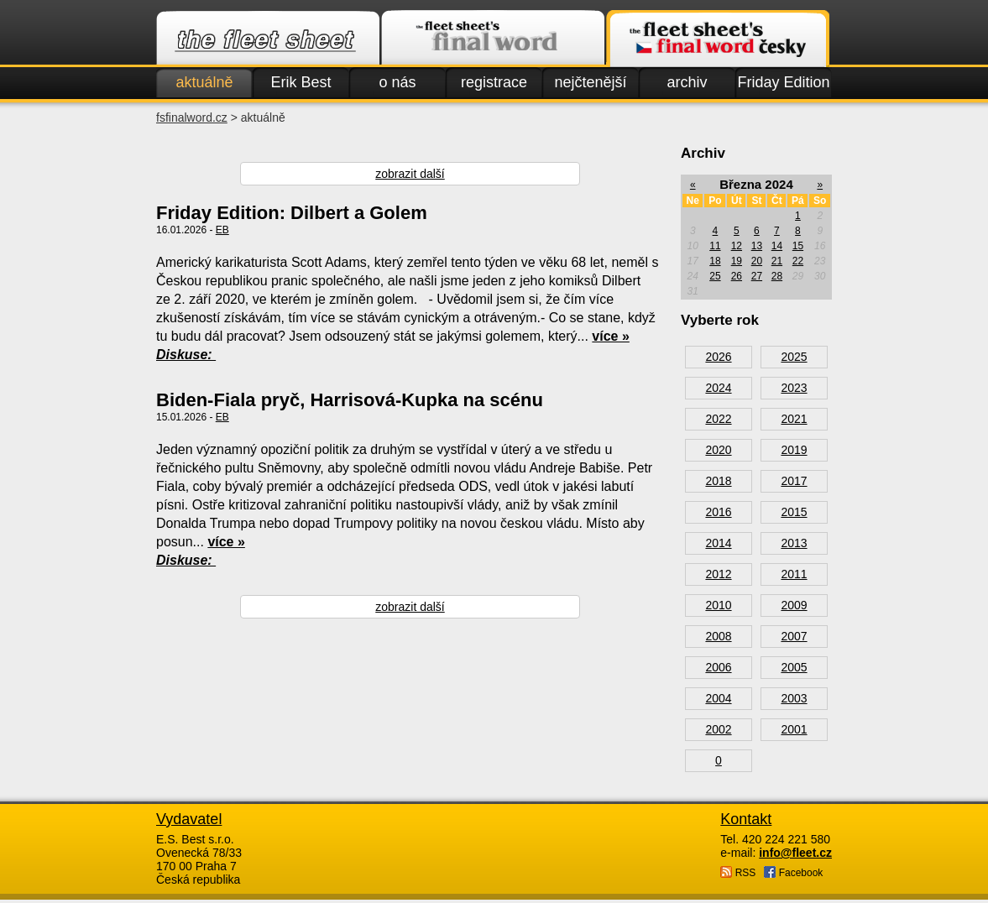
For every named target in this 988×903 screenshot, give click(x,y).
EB (222, 230)
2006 (718, 667)
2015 (794, 512)
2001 (794, 729)
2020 (718, 450)
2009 (794, 605)
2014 (718, 543)
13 (756, 246)
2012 (718, 574)
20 (756, 261)
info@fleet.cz (795, 852)
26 (736, 276)
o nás (397, 82)
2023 (794, 387)
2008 (718, 636)
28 (776, 276)
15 (797, 246)
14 (776, 246)
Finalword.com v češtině (717, 38)
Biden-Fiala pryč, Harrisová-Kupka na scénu (349, 399)
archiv (687, 82)
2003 (794, 698)
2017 (794, 481)
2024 (718, 387)
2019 (794, 450)
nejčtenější (590, 82)
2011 (794, 574)
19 (736, 261)
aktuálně (204, 82)
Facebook (793, 872)
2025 (794, 356)
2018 (718, 481)
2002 (718, 729)
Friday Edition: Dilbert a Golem (291, 212)
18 (714, 261)
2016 (718, 512)
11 (714, 246)
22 (797, 261)
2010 (718, 605)
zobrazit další (409, 173)
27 (756, 276)
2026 (718, 356)
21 (776, 261)
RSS (737, 872)
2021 (794, 418)
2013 (794, 543)
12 (736, 246)
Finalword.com (492, 38)
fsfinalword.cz (191, 117)
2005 (794, 667)
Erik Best (300, 82)
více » (610, 336)
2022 (718, 418)
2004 (718, 698)
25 (714, 276)
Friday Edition (783, 82)
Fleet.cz (267, 38)
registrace (494, 82)
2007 (794, 636)
